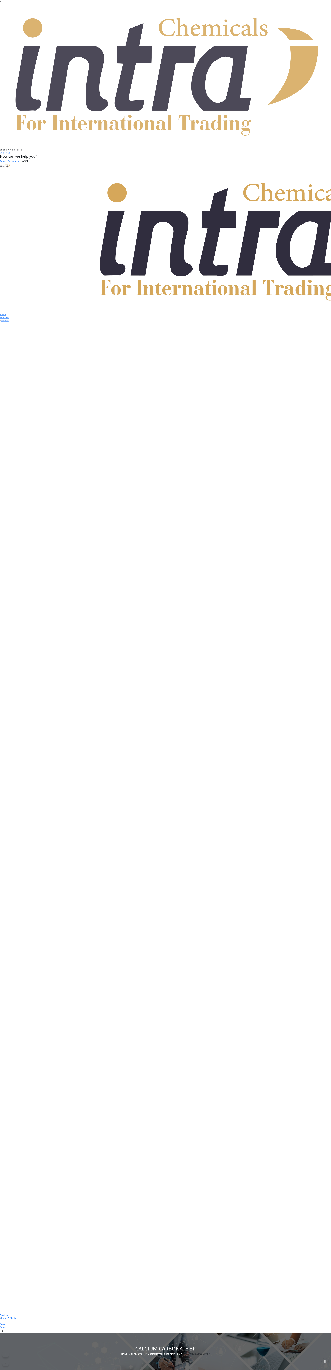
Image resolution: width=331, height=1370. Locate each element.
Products (5, 320)
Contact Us (5, 1327)
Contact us (5, 152)
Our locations (14, 161)
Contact (3, 161)
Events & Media (8, 1318)
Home (3, 314)
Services (4, 1315)
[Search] (2, 1331)
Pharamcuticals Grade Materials (163, 1354)
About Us (4, 317)
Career (3, 1324)
